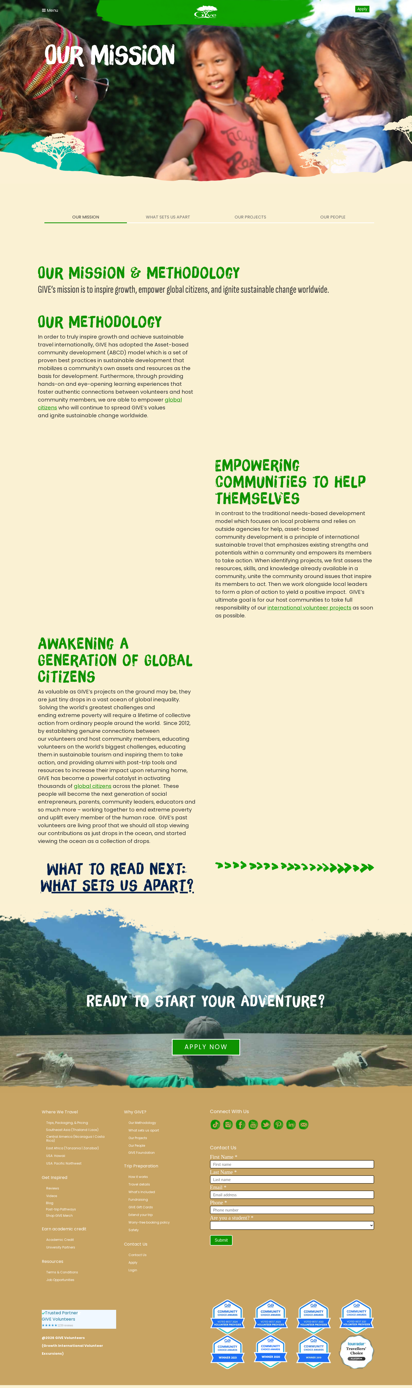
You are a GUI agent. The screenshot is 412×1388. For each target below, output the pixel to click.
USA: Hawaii (55, 1156)
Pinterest (278, 1124)
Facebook (240, 1124)
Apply (362, 9)
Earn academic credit (64, 1229)
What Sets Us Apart (168, 217)
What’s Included (141, 1192)
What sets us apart (143, 1130)
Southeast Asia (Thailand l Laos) (72, 1130)
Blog (49, 1203)
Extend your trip (140, 1215)
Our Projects (250, 217)
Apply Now (206, 1047)
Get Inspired (54, 1178)
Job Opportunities (60, 1280)
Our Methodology (142, 1122)
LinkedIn (291, 1124)
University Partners (60, 1247)
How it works (138, 1177)
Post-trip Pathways (61, 1209)
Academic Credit (60, 1239)
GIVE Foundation (141, 1152)
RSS (303, 1124)
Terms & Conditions (62, 1272)
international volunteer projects (309, 607)
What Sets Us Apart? (117, 885)
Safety (133, 1230)
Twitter (265, 1124)
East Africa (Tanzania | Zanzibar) (72, 1148)
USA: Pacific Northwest (63, 1163)
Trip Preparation (141, 1166)
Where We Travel (60, 1112)
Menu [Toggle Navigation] (50, 10)
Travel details (139, 1184)
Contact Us (135, 1244)
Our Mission (85, 217)
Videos (51, 1196)
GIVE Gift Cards (140, 1207)
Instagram (228, 1124)
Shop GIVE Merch (59, 1215)
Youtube (253, 1124)
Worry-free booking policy (149, 1222)
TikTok (215, 1124)
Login (345, 9)
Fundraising (138, 1199)
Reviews (52, 1188)
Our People (333, 217)
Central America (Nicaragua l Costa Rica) (75, 1138)
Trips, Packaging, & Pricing (67, 1122)
